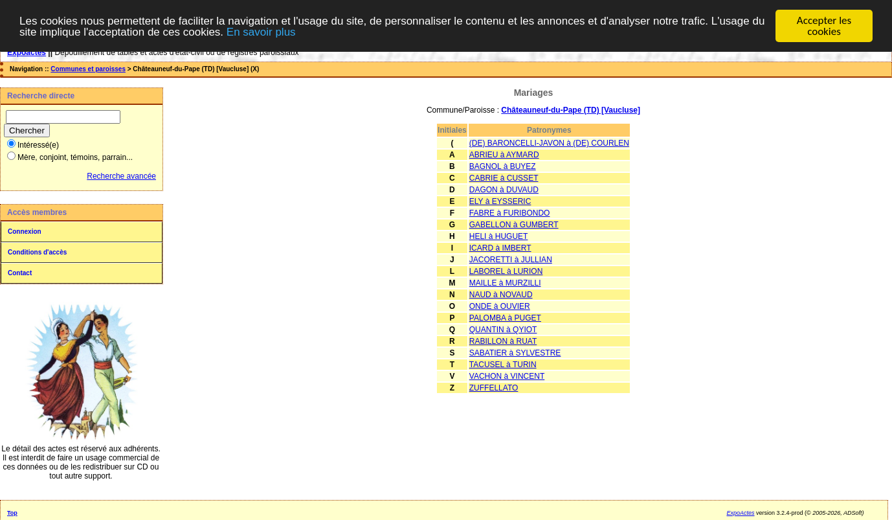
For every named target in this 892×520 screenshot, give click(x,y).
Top (12, 513)
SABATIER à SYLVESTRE (515, 352)
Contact (20, 273)
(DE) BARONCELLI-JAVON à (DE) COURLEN (549, 143)
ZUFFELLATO (493, 387)
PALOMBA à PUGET (505, 317)
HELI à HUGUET (498, 236)
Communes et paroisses (88, 69)
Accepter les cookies (824, 26)
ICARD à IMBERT (500, 248)
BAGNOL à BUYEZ (502, 166)
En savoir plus (261, 31)
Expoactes (26, 52)
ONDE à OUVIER (499, 306)
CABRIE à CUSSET (504, 178)
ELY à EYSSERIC (500, 201)
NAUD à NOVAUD (501, 294)
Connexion (24, 231)
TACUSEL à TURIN (503, 364)
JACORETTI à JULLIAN (510, 259)
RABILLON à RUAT (503, 341)
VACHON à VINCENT (506, 376)
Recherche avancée (121, 176)
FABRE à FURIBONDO (509, 213)
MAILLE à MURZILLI (505, 283)
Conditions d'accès (37, 252)
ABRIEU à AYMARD (504, 154)
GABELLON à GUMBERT (514, 224)
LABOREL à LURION (506, 271)
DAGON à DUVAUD (504, 189)
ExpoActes (740, 513)
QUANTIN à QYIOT (503, 329)
